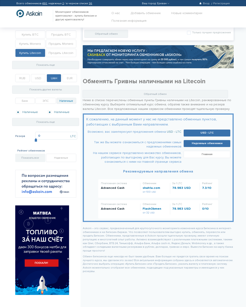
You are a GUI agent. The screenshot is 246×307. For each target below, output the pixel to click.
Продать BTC (61, 34)
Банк (25, 101)
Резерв (20, 136)
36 (90, 3)
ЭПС (46, 101)
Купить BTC (30, 34)
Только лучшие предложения (211, 32)
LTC (73, 136)
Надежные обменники (207, 143)
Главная (207, 154)
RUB (22, 78)
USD (38, 78)
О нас (115, 13)
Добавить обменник (146, 13)
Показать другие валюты (45, 89)
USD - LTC (174, 132)
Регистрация (221, 3)
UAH (54, 78)
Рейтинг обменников (31, 150)
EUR (70, 78)
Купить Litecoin (30, 53)
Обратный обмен (106, 34)
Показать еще (45, 65)
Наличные (66, 101)
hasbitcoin (32, 13)
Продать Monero (61, 44)
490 (44, 3)
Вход (204, 3)
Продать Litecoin (61, 53)
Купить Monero (30, 44)
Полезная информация (128, 21)
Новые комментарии (186, 13)
